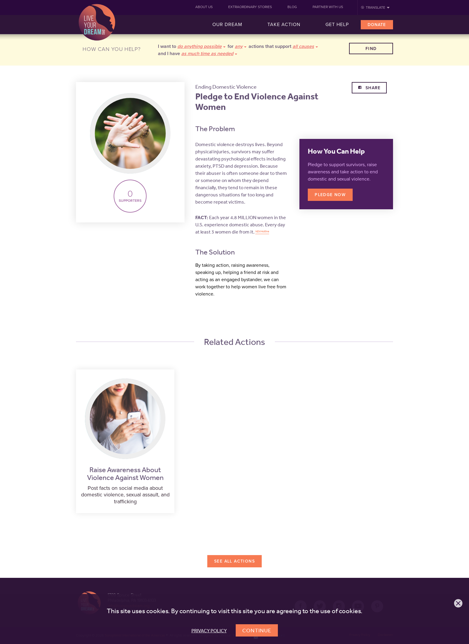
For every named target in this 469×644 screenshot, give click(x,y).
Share (372, 87)
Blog (292, 7)
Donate (377, 24)
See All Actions (234, 561)
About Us (204, 7)
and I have (197, 53)
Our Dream (227, 25)
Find (371, 48)
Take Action (283, 25)
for (237, 46)
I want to (192, 46)
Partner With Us (328, 7)
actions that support (283, 46)
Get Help (337, 25)
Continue (256, 630)
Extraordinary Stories (250, 7)
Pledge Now (330, 194)
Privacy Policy (209, 631)
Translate (375, 7)
